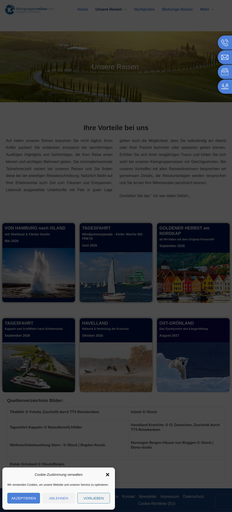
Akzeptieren (23, 498)
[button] (107, 474)
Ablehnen (58, 498)
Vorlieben (93, 498)
